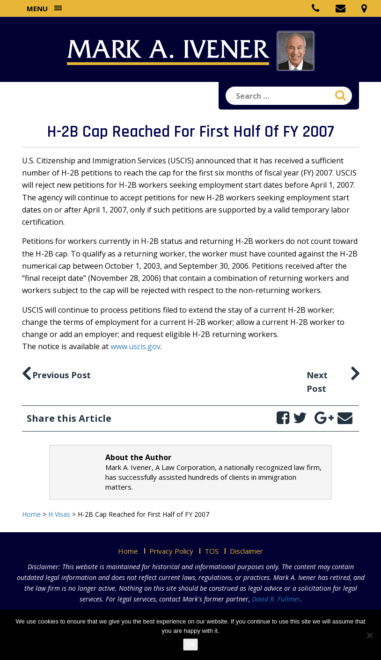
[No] (369, 635)
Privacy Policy (171, 551)
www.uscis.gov (135, 346)
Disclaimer (246, 551)
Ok (191, 644)
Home (128, 551)
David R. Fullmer (276, 598)
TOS (212, 551)
